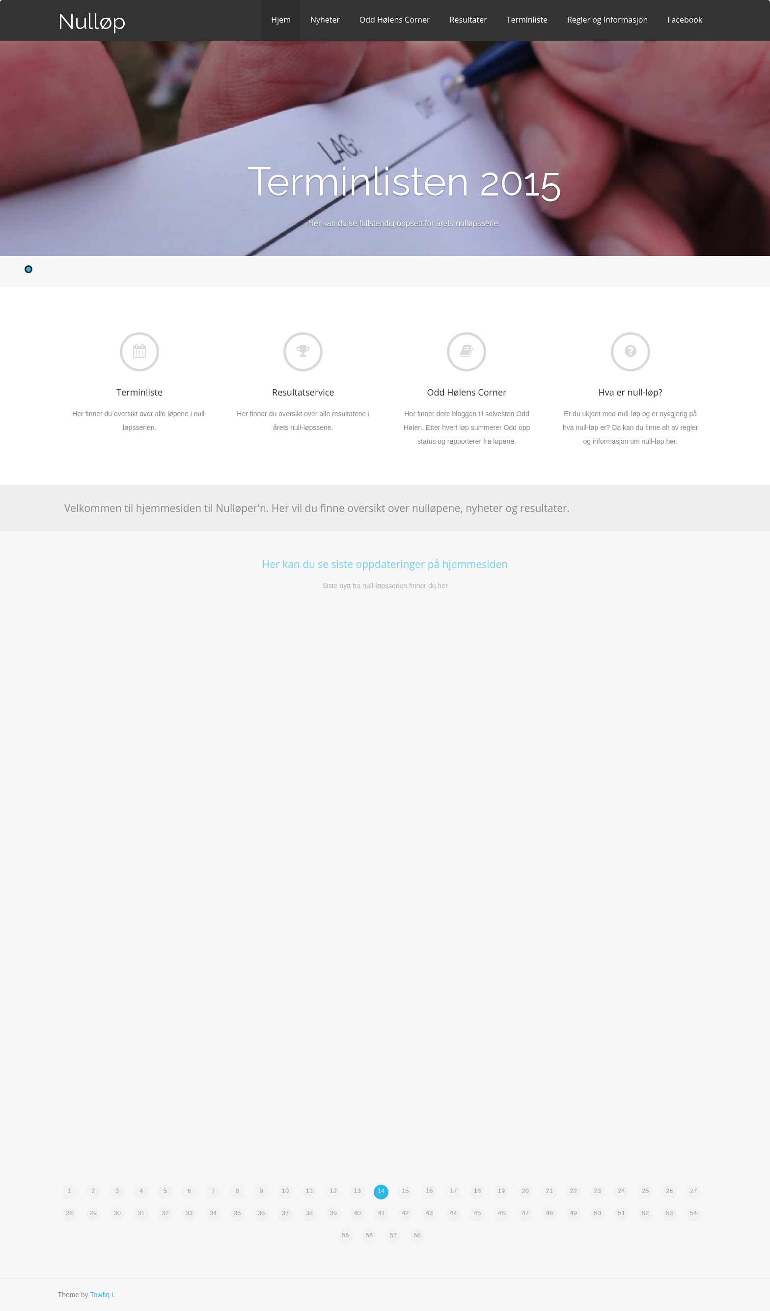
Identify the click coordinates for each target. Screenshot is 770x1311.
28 (69, 1213)
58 (417, 1235)
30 (116, 1213)
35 (237, 1213)
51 (621, 1213)
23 (597, 1191)
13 (357, 1191)
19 (501, 1191)
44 (453, 1213)
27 (693, 1191)
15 (405, 1191)
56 (369, 1235)
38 (309, 1213)
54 (693, 1213)
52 (645, 1213)
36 (261, 1213)
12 (333, 1191)
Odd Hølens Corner (394, 19)
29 (93, 1213)
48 (549, 1213)
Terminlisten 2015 (404, 182)
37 (285, 1213)
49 (573, 1213)
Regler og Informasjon (607, 19)
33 (189, 1213)
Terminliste (527, 19)
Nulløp (92, 21)
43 (429, 1213)
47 (525, 1213)
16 (429, 1191)
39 (333, 1213)
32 (165, 1213)
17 (453, 1191)
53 (669, 1213)
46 (501, 1213)
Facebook (684, 19)
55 (345, 1235)
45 (477, 1213)
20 (525, 1191)
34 (213, 1213)
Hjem (281, 19)
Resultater (468, 19)
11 (309, 1191)
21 (549, 1191)
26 (669, 1191)
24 (621, 1191)
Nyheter (325, 19)
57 (393, 1235)
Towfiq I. (102, 1295)
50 (597, 1213)
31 (141, 1213)
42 (405, 1213)
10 (285, 1191)
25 (645, 1191)
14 (381, 1191)
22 (573, 1191)
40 (357, 1213)
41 (381, 1213)
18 (477, 1191)
